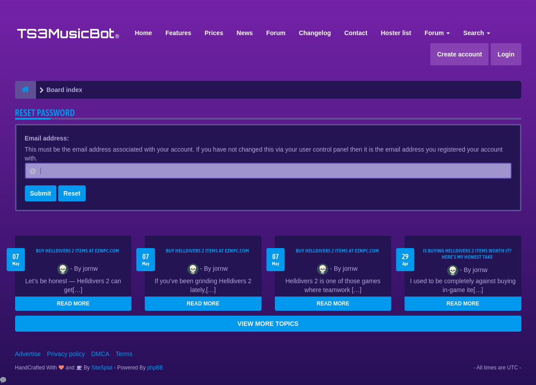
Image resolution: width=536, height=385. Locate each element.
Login (505, 54)
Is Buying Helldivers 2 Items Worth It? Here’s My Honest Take (467, 254)
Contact (355, 32)
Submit (40, 193)
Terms (123, 353)
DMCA (100, 353)
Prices (214, 32)
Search (476, 32)
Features (178, 32)
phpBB (155, 368)
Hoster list (396, 32)
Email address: (47, 138)
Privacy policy (66, 353)
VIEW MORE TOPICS (268, 323)
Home (143, 32)
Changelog (315, 32)
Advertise (28, 353)
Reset (72, 193)
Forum (276, 32)
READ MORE (73, 304)
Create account (459, 54)
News (245, 32)
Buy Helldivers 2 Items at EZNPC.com (77, 251)
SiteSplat (101, 368)
